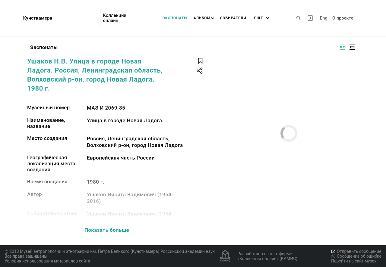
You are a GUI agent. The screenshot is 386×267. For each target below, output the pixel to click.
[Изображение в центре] (352, 47)
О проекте (342, 18)
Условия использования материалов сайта (47, 261)
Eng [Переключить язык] (323, 18)
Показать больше (106, 230)
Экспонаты (175, 18)
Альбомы (204, 18)
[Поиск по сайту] (298, 18)
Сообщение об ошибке (356, 256)
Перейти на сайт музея (354, 261)
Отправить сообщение (356, 251)
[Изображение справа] (342, 47)
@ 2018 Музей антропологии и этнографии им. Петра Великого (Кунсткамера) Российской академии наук (110, 251)
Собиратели (233, 18)
